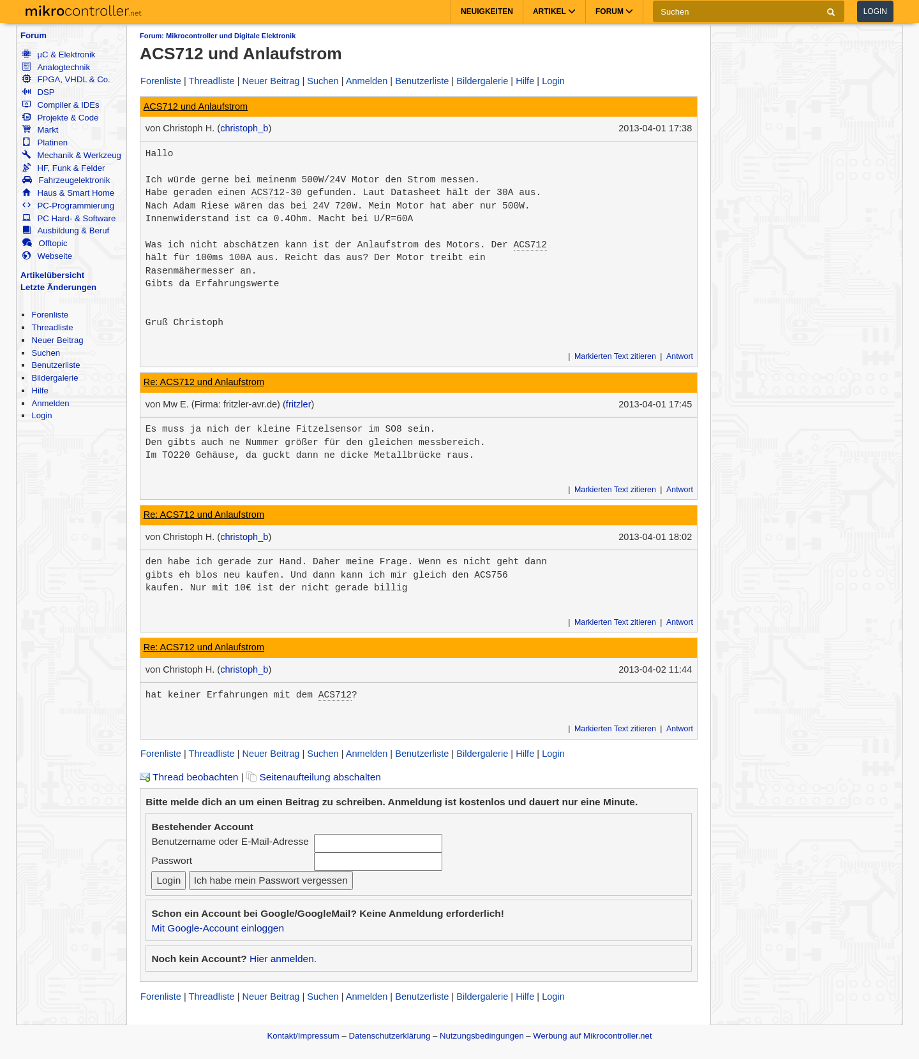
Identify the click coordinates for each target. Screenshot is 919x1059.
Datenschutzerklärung (389, 1036)
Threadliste (52, 327)
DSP (38, 92)
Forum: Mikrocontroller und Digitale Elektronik (217, 36)
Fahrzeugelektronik (66, 180)
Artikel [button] (554, 11)
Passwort (171, 860)
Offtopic (44, 243)
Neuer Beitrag (57, 340)
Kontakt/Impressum (303, 1036)
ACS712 (268, 192)
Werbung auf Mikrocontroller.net (592, 1036)
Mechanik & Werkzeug (71, 155)
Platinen (45, 142)
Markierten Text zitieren (615, 356)
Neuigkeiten (487, 11)
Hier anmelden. (283, 958)
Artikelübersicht (52, 275)
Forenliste (49, 314)
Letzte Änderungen (58, 287)
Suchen (45, 353)
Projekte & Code (60, 117)
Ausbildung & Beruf (65, 230)
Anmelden (50, 403)
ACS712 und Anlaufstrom (196, 106)
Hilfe (39, 390)
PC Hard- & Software (69, 218)
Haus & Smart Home (68, 193)
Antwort (679, 356)
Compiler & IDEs (60, 105)
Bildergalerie (54, 378)
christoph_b (244, 128)
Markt (40, 130)
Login (875, 11)
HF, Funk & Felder (63, 168)
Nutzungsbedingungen (482, 1036)
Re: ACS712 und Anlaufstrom (204, 382)
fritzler (298, 404)
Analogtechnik (56, 67)
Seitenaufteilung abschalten (313, 776)
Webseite (47, 256)
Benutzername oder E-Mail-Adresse (229, 841)
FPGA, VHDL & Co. (66, 79)
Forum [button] (614, 11)
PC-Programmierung (68, 205)
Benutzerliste (55, 365)
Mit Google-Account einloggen (217, 928)
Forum (33, 35)
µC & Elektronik (58, 54)
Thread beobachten (189, 776)
